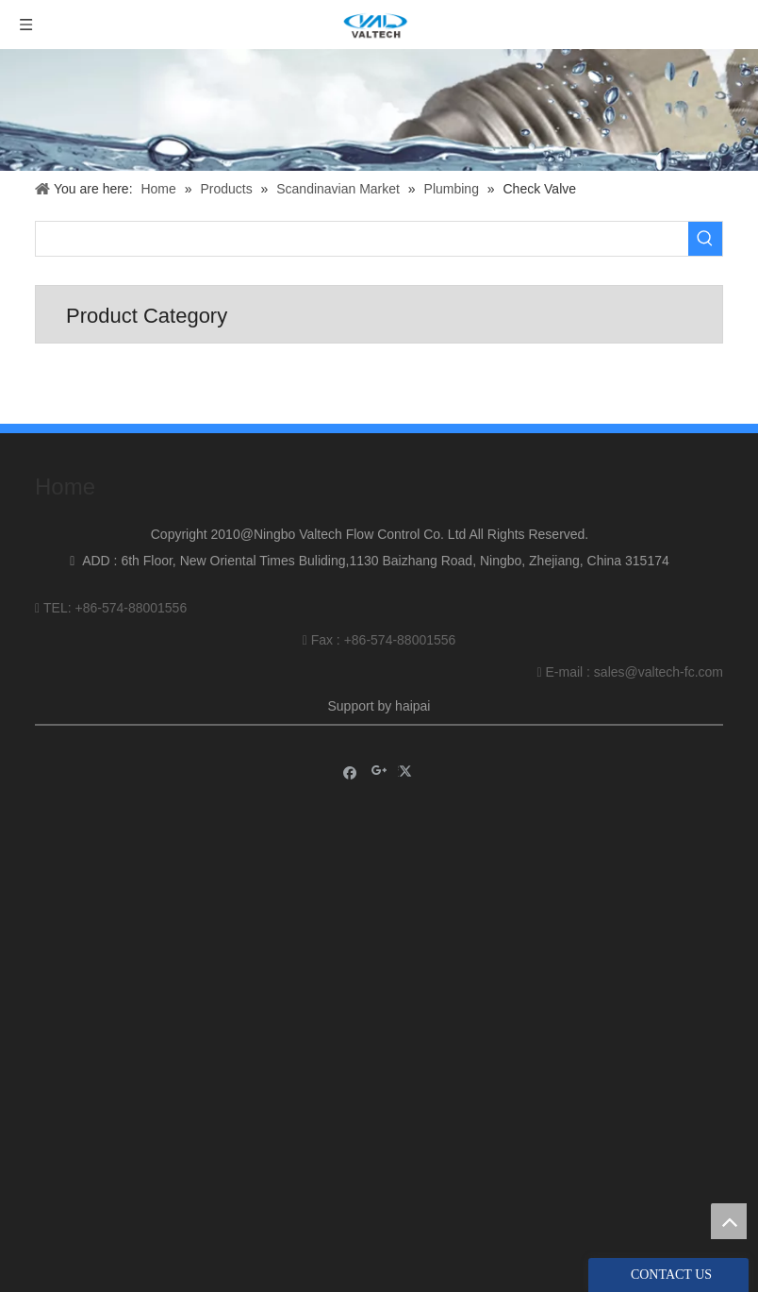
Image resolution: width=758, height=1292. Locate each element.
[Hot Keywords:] (705, 239)
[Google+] (379, 771)
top (729, 1221)
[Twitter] (408, 771)
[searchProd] (362, 239)
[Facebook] (350, 771)
